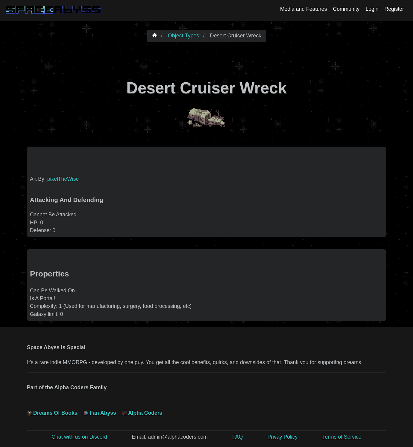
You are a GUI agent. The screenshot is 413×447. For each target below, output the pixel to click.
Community (346, 9)
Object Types (183, 36)
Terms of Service (342, 437)
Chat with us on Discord (79, 437)
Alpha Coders (145, 413)
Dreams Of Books (55, 413)
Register (394, 9)
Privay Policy (283, 437)
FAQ (237, 437)
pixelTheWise (63, 179)
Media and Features (303, 9)
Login (371, 9)
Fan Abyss (102, 413)
